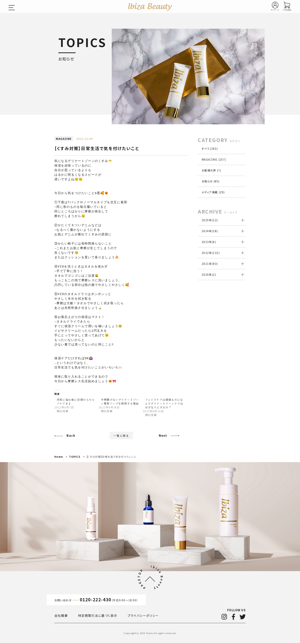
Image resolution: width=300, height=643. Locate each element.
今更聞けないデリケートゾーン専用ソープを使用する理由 (120, 401)
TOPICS (74, 456)
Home (58, 456)
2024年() (210, 231)
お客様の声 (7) (211, 170)
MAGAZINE (63, 139)
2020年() (209, 274)
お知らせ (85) (211, 181)
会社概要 (61, 615)
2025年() (210, 220)
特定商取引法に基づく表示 (97, 615)
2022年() (211, 253)
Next (163, 435)
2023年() (209, 242)
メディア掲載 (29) (213, 192)
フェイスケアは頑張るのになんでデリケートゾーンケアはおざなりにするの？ (164, 403)
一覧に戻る (121, 435)
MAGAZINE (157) (214, 159)
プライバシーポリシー (143, 615)
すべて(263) (210, 148)
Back (71, 435)
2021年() (210, 264)
